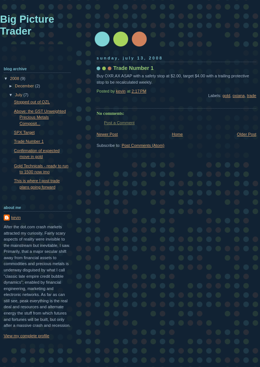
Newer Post (107, 134)
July (19, 95)
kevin (16, 217)
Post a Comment (119, 122)
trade (251, 95)
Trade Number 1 (29, 141)
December (25, 86)
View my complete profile (26, 336)
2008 (15, 78)
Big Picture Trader (27, 25)
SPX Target (24, 132)
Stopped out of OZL (32, 102)
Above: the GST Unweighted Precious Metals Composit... (40, 117)
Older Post (246, 134)
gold (226, 95)
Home (177, 134)
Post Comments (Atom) (143, 145)
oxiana (239, 95)
